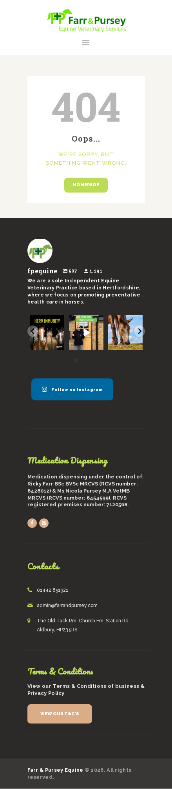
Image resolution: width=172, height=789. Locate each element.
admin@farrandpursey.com (67, 605)
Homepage (86, 184)
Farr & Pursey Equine (55, 770)
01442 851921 (52, 590)
